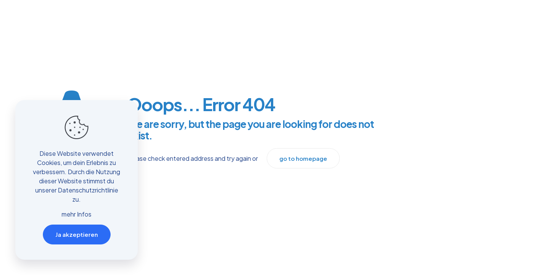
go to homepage (303, 158)
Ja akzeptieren (76, 234)
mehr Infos (76, 214)
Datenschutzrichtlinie (88, 190)
